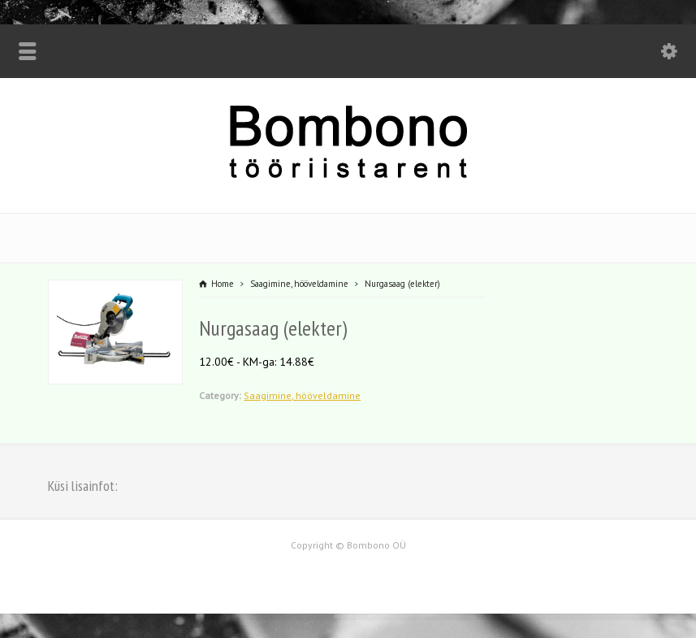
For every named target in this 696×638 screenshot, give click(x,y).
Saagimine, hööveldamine (302, 395)
